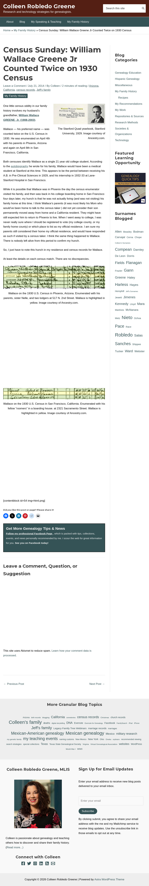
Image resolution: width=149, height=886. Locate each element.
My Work (120, 110)
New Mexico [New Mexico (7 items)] (81, 739)
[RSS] (47, 863)
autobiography (19, 166)
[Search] (143, 8)
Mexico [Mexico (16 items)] (110, 733)
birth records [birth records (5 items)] (36, 717)
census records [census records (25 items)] (88, 717)
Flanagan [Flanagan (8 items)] (134, 263)
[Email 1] (53, 863)
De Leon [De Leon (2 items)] (120, 256)
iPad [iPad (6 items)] (130, 723)
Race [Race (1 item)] (128, 326)
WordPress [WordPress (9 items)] (136, 744)
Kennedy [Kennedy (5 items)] (121, 304)
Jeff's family (43, 89)
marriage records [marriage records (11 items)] (97, 728)
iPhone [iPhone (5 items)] (136, 723)
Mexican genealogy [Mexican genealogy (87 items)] (85, 733)
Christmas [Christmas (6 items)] (105, 717)
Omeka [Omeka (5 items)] (108, 739)
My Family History (15, 95)
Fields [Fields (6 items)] (119, 263)
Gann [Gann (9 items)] (129, 270)
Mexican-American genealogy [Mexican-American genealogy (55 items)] (37, 733)
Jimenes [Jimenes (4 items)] (129, 297)
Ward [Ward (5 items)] (129, 351)
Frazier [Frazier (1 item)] (118, 270)
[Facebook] (23, 863)
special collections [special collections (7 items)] (31, 744)
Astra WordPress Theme (109, 879)
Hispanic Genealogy (127, 78)
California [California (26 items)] (58, 717)
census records (25, 89)
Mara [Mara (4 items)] (141, 304)
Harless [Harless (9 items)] (121, 284)
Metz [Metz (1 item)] (117, 318)
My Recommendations (128, 103)
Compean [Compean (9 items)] (123, 249)
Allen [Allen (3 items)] (118, 231)
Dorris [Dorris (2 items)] (130, 256)
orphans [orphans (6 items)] (116, 739)
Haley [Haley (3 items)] (131, 277)
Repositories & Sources (129, 116)
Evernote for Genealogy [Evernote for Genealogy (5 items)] (94, 723)
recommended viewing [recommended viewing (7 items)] (131, 739)
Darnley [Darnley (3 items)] (138, 249)
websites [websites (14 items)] (124, 744)
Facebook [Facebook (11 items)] (109, 723)
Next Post (97, 683)
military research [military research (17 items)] (126, 733)
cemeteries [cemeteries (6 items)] (71, 717)
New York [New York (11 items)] (93, 739)
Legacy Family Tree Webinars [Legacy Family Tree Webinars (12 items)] (70, 728)
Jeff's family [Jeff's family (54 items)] (41, 728)
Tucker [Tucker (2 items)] (119, 351)
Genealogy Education (128, 72)
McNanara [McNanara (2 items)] (132, 309)
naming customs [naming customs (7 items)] (66, 739)
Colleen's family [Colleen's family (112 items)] (25, 722)
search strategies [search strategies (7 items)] (14, 744)
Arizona (93, 85)
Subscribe (88, 811)
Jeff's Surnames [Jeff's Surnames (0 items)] (132, 291)
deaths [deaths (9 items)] (46, 723)
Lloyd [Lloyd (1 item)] (133, 304)
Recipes (123, 97)
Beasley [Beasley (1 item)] (127, 231)
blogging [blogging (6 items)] (45, 717)
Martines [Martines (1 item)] (119, 310)
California (9, 89)
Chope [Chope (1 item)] (138, 237)
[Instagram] (35, 863)
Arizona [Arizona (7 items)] (26, 717)
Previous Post (14, 683)
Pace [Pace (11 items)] (119, 326)
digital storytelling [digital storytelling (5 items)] (58, 723)
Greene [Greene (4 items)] (120, 277)
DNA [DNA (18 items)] (69, 722)
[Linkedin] (41, 863)
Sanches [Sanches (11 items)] (123, 343)
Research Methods (126, 122)
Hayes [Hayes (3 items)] (134, 284)
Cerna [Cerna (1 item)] (130, 237)
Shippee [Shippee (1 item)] (136, 344)
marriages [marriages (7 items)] (112, 728)
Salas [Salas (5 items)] (138, 335)
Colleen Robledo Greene (39, 6)
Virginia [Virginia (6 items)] (86, 744)
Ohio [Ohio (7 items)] (102, 739)
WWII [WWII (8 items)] (79, 749)
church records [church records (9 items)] (118, 717)
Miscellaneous (123, 85)
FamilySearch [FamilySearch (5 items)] (122, 723)
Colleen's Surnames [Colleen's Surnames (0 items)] (122, 243)
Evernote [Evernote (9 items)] (78, 723)
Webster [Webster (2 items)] (139, 351)
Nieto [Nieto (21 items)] (127, 317)
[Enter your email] (111, 800)
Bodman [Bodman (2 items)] (138, 231)
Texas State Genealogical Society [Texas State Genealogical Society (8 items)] (65, 744)
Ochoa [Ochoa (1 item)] (137, 318)
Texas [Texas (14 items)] (44, 744)
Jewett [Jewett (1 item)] (118, 297)
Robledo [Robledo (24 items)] (124, 334)
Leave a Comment (14, 85)
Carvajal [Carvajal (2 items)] (120, 237)
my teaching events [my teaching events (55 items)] (40, 738)
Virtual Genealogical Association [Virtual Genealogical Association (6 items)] (103, 744)
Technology (122, 140)
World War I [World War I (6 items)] (71, 749)
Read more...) (15, 847)
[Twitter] (29, 863)
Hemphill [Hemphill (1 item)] (119, 291)
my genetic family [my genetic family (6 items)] (14, 739)
